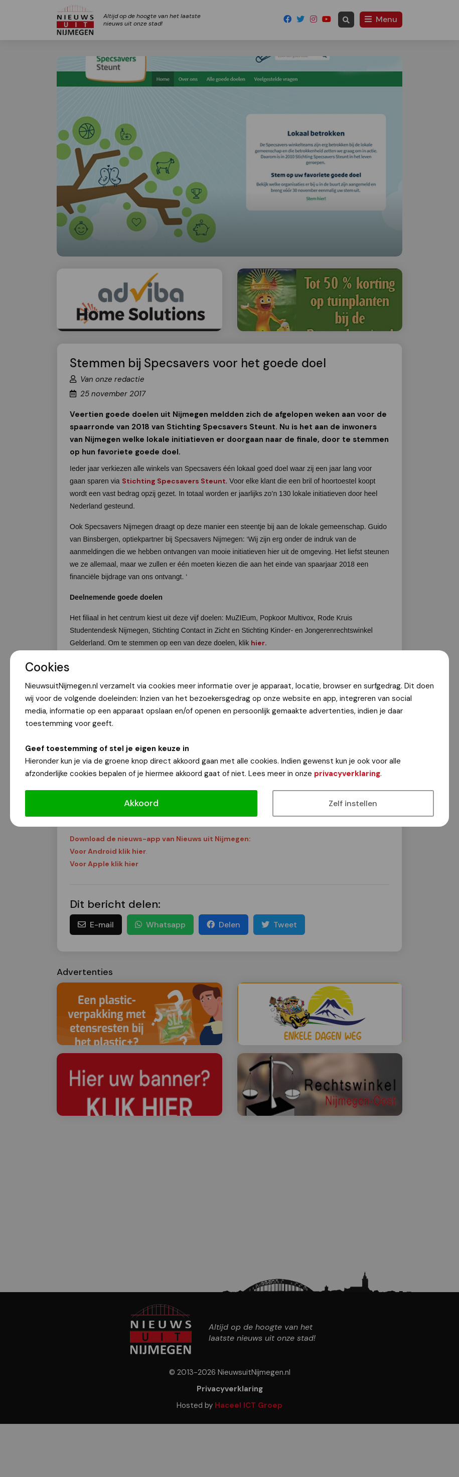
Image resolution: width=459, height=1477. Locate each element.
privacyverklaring (347, 774)
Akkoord (141, 803)
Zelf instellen (353, 803)
